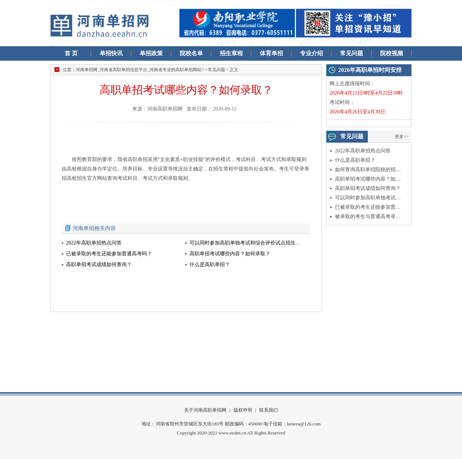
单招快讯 (111, 53)
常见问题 (351, 53)
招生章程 (231, 53)
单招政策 (151, 53)
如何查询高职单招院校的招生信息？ (368, 169)
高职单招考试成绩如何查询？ (368, 188)
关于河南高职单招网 (205, 410)
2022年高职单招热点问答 (363, 150)
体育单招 (271, 53)
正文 (234, 69)
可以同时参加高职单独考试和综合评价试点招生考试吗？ (368, 197)
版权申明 (243, 410)
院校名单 (191, 53)
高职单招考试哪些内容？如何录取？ (368, 179)
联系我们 (268, 410)
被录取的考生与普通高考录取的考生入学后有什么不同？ (368, 216)
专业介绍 (311, 53)
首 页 (71, 53)
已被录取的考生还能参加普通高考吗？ (368, 207)
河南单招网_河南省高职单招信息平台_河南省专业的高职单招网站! (139, 69)
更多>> (402, 136)
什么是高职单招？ (355, 160)
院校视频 (391, 53)
